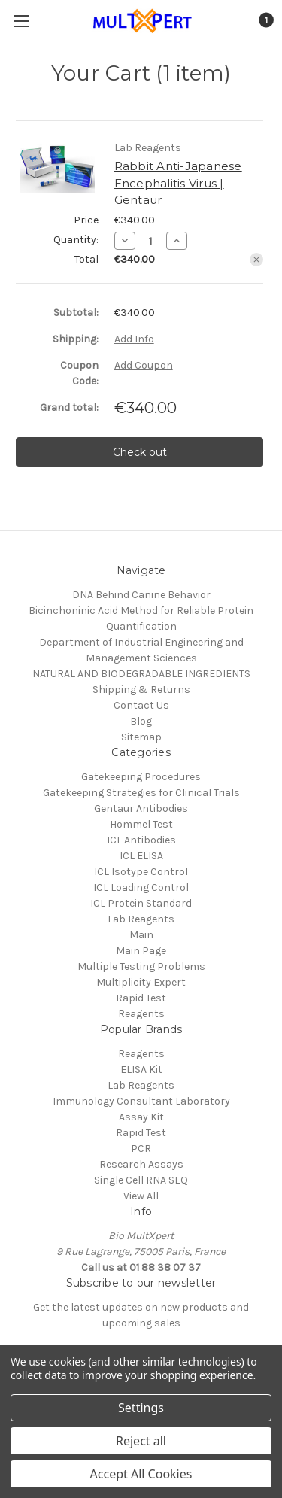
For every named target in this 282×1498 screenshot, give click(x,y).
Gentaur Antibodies (141, 808)
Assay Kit (141, 1117)
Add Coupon (143, 365)
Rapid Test (141, 998)
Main (141, 934)
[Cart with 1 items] (265, 20)
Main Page (141, 950)
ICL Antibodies (141, 840)
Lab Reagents (141, 919)
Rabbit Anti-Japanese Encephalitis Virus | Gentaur (178, 183)
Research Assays (141, 1164)
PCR (141, 1148)
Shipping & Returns (141, 689)
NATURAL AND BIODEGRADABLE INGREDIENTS (141, 673)
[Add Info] (134, 339)
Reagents (141, 1013)
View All (141, 1196)
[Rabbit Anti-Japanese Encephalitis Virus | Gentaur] (151, 241)
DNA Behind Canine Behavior (141, 594)
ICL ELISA (141, 855)
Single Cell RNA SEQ (141, 1180)
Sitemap (141, 737)
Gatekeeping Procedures (141, 776)
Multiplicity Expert (141, 982)
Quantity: (76, 239)
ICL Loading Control (141, 887)
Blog (141, 721)
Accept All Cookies (141, 1474)
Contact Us (141, 705)
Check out (140, 452)
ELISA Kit (141, 1069)
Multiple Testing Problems (141, 966)
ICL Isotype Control (141, 871)
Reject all (141, 1441)
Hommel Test (141, 824)
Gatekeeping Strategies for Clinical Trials (141, 792)
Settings (141, 1407)
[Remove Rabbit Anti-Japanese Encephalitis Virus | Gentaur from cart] (256, 259)
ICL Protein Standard (141, 903)
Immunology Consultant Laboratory (141, 1101)
